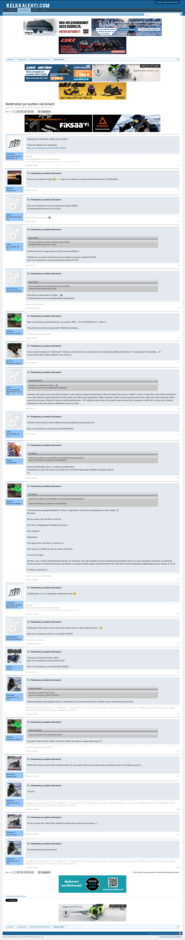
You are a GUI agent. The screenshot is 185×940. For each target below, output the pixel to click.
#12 (178, 614)
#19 (178, 834)
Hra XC (10, 361)
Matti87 (10, 188)
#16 (178, 751)
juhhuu (10, 667)
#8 (179, 408)
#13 (178, 644)
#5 (179, 308)
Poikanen (43, 107)
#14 (178, 672)
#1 (179, 165)
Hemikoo (10, 695)
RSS (180, 933)
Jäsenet (44, 10)
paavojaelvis (12, 289)
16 (39, 111)
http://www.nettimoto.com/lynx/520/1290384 (46, 148)
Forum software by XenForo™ (23, 937)
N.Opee (10, 331)
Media (35, 10)
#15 (178, 714)
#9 (179, 434)
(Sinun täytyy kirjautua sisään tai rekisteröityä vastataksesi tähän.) (156, 872)
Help (159, 933)
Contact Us (152, 933)
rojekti (42, 593)
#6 (179, 338)
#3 (179, 221)
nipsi (9, 387)
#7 (179, 363)
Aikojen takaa (19, 107)
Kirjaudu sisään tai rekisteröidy (167, 2)
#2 (179, 190)
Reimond (11, 774)
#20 (178, 867)
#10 (178, 478)
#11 (178, 580)
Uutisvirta (12, 10)
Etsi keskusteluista (11, 14)
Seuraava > (46, 111)
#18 (178, 809)
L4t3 (8, 245)
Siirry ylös (174, 933)
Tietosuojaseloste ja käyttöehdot (170, 937)
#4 (179, 265)
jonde (9, 215)
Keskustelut (24, 10)
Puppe (9, 460)
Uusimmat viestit (27, 14)
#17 (178, 776)
